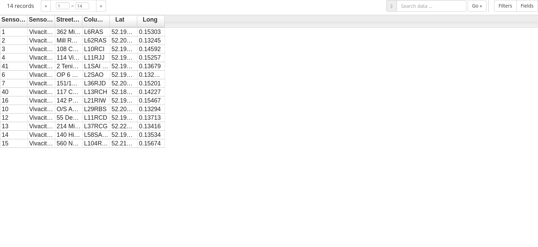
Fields (527, 5)
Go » (477, 5)
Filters (505, 5)
